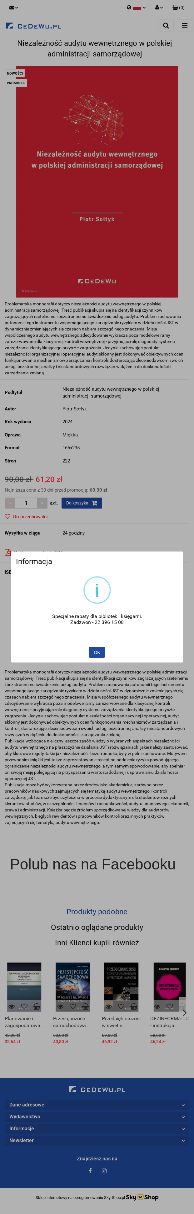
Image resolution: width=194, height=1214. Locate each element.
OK (97, 652)
